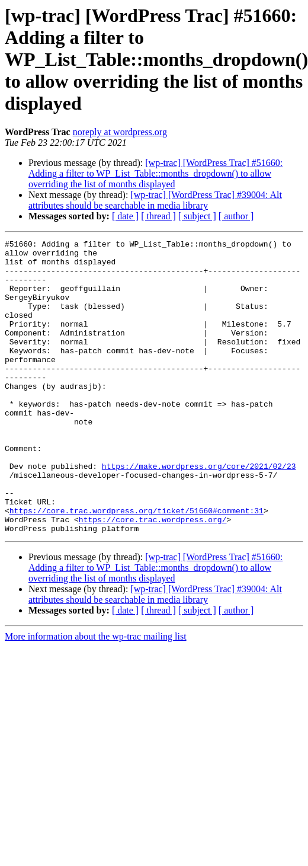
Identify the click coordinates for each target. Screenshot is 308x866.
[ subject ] (197, 216)
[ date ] (125, 216)
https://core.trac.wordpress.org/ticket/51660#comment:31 (136, 565)
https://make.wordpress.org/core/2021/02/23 (199, 512)
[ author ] (236, 216)
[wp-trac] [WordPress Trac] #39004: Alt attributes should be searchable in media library (155, 200)
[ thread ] (158, 216)
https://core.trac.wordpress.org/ (153, 576)
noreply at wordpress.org (120, 132)
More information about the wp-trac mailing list (96, 695)
